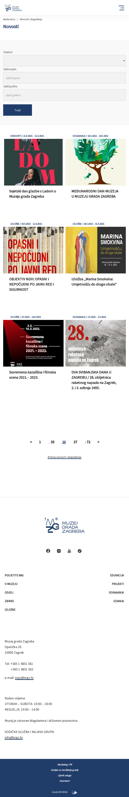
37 (75, 442)
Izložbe (10, 609)
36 (64, 442)
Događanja (116, 592)
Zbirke (9, 601)
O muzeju (11, 584)
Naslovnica (9, 19)
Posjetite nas (14, 575)
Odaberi (7, 52)
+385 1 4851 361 (21, 663)
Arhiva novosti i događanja (64, 457)
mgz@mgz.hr (24, 677)
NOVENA (68, 792)
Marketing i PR (64, 764)
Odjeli (9, 592)
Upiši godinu (10, 86)
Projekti (118, 584)
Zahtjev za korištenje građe (64, 770)
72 (88, 442)
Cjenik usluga (64, 775)
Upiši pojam (9, 69)
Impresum (64, 780)
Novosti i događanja (31, 19)
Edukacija (117, 575)
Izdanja (118, 601)
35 (52, 442)
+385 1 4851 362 (22, 669)
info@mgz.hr (14, 737)
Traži (17, 110)
